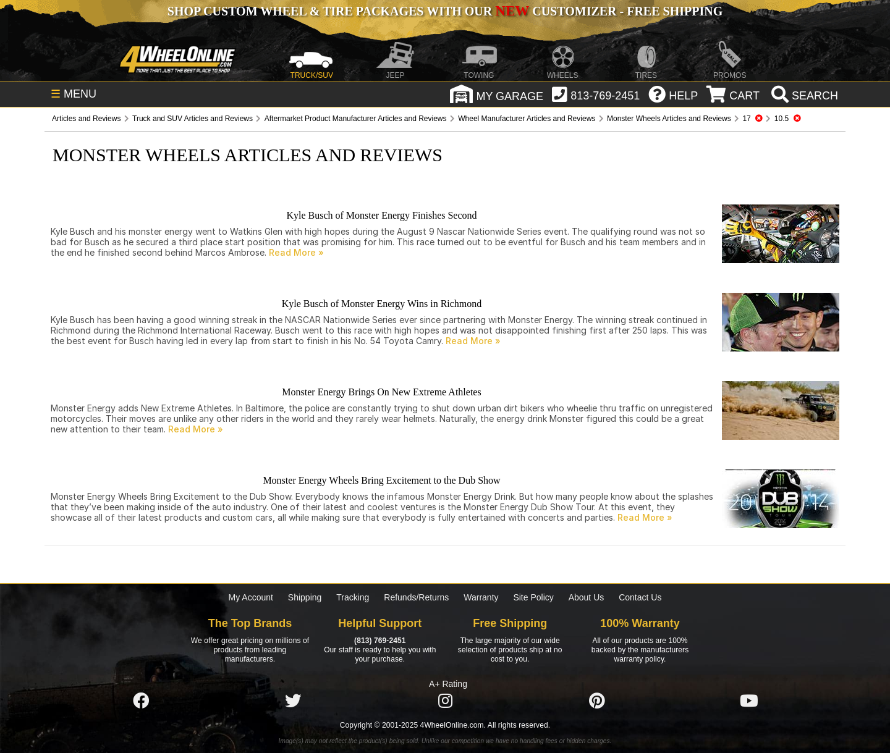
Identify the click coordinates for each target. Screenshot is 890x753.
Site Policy (533, 597)
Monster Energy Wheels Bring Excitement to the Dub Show (381, 480)
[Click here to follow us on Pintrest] (597, 701)
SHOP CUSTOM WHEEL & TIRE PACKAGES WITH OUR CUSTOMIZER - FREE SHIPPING (445, 11)
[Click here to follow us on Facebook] (141, 701)
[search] (803, 96)
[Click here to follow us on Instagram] (445, 701)
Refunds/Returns (416, 597)
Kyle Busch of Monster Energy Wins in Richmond (382, 303)
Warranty (481, 597)
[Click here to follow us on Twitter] (293, 701)
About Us (586, 597)
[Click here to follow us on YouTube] (749, 701)
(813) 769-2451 (379, 640)
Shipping (305, 597)
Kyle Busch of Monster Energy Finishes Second (381, 215)
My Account (251, 597)
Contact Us (640, 597)
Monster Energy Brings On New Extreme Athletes (381, 392)
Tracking (352, 597)
